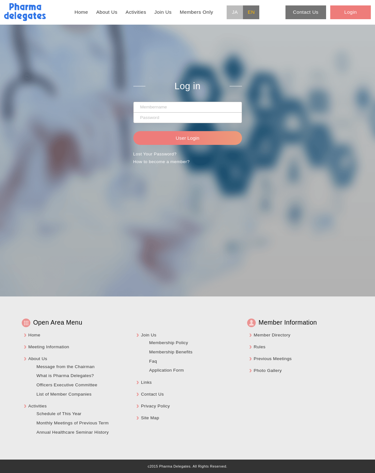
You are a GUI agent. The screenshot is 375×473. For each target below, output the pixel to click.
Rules (260, 346)
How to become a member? (161, 161)
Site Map (150, 417)
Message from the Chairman (65, 366)
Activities (136, 12)
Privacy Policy (155, 406)
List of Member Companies (64, 394)
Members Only (196, 12)
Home (81, 12)
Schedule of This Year (59, 413)
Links (146, 382)
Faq (153, 361)
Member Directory (272, 335)
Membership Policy (168, 342)
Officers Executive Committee (67, 384)
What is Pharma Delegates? (65, 375)
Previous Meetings (273, 358)
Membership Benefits (170, 352)
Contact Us (152, 394)
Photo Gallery (268, 370)
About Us (106, 12)
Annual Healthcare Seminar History (72, 432)
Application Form (166, 370)
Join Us (163, 12)
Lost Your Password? (155, 154)
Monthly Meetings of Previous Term (72, 423)
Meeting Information (48, 346)
